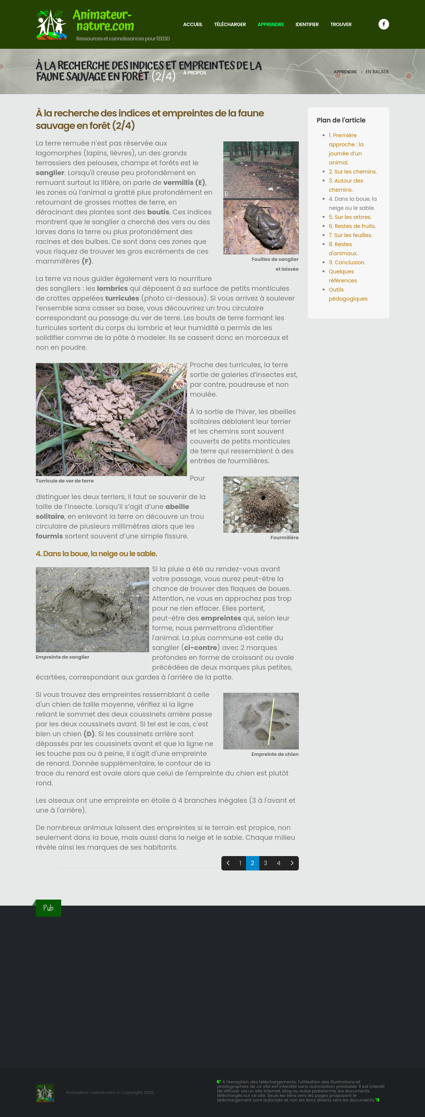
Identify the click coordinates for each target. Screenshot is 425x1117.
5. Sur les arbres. (350, 217)
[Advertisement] (212, 987)
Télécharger (230, 24)
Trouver (340, 24)
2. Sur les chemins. (353, 171)
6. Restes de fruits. (352, 226)
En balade (377, 71)
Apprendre (271, 24)
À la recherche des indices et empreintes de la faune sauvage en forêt (148, 71)
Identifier (306, 24)
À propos (194, 72)
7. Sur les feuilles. (350, 235)
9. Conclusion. (347, 262)
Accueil (192, 24)
